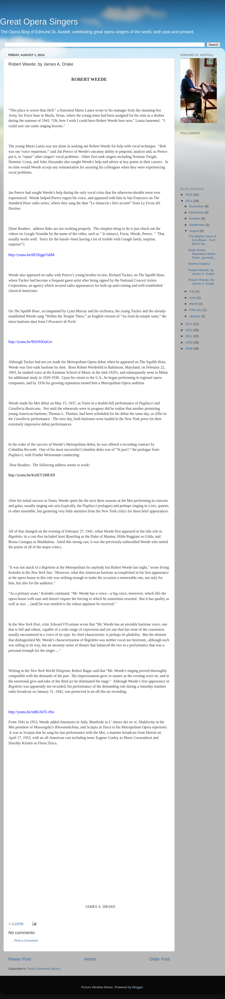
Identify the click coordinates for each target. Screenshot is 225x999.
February (196, 310)
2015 (189, 194)
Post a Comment (26, 940)
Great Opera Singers (39, 21)
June (193, 297)
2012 (189, 330)
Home (90, 959)
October (195, 218)
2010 (189, 342)
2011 (189, 336)
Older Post (159, 959)
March (194, 304)
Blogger (137, 987)
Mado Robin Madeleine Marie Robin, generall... (202, 253)
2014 (189, 201)
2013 (189, 324)
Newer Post (19, 959)
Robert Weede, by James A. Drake (201, 272)
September (197, 225)
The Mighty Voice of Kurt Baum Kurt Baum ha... (202, 240)
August (194, 231)
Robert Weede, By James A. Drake (201, 281)
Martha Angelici (199, 263)
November (197, 212)
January (195, 316)
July (192, 291)
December (197, 206)
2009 (189, 348)
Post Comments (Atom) (44, 968)
